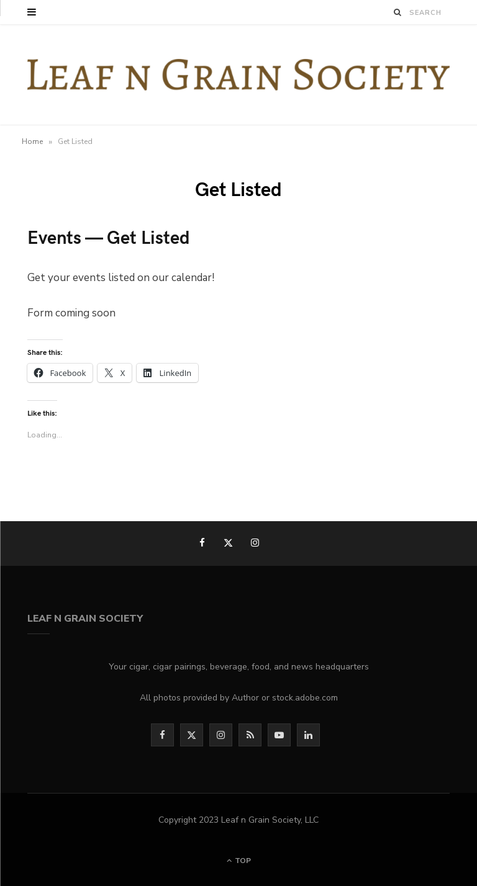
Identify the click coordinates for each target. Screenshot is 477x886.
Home (32, 141)
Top (239, 861)
